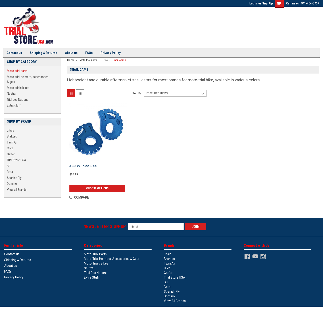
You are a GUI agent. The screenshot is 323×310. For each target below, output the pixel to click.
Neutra (11, 94)
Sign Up (267, 3)
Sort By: (137, 93)
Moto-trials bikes (18, 88)
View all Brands (17, 190)
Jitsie (10, 131)
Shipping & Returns (43, 53)
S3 (8, 166)
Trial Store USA (16, 160)
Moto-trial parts (17, 71)
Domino (12, 184)
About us (71, 53)
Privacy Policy (110, 53)
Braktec (12, 136)
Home (71, 60)
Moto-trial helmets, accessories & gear (27, 79)
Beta (10, 172)
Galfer (11, 154)
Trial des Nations (17, 100)
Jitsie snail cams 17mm (83, 166)
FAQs (89, 53)
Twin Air (12, 142)
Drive (105, 60)
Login (253, 3)
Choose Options (97, 188)
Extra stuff (14, 105)
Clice (10, 148)
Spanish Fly (14, 178)
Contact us (14, 53)
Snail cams (119, 60)
